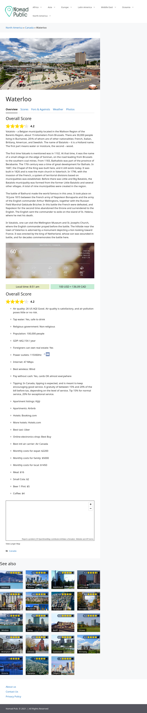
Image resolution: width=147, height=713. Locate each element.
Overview (12, 109)
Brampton (5, 651)
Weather (58, 109)
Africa (39, 7)
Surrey (30, 630)
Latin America (88, 7)
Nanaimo (31, 673)
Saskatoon (57, 651)
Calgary (56, 673)
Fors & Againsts (40, 109)
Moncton (83, 608)
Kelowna (5, 587)
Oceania (129, 7)
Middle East (110, 7)
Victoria (4, 673)
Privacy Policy (13, 696)
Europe (68, 7)
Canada (29, 27)
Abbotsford (58, 587)
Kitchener (5, 608)
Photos (70, 109)
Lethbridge (83, 587)
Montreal (31, 608)
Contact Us (12, 691)
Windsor (5, 630)
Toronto (30, 587)
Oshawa (30, 651)
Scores (24, 109)
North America (43, 15)
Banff (55, 630)
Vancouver (57, 608)
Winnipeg (83, 651)
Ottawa (82, 630)
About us (11, 686)
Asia (53, 7)
